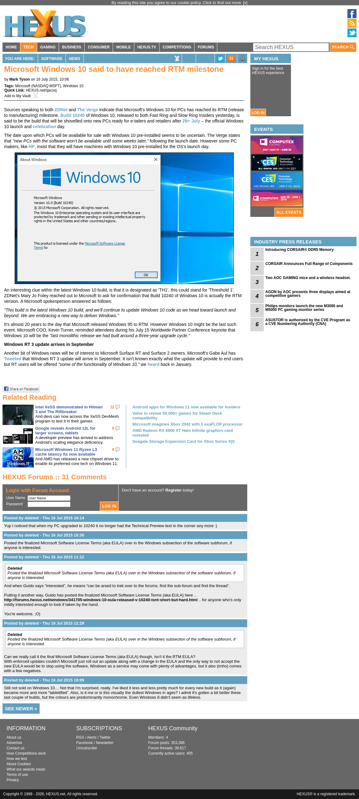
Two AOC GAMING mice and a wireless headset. (308, 278)
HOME (11, 47)
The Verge (87, 109)
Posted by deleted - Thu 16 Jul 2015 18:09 (44, 680)
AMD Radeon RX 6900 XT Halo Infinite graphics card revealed (182, 432)
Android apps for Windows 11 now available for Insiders (186, 407)
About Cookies (19, 764)
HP (32, 146)
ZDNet (61, 109)
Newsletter (105, 743)
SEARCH (343, 47)
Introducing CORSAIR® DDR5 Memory (299, 250)
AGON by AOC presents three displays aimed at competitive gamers (307, 293)
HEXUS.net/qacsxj (41, 90)
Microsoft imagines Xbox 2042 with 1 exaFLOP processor (187, 424)
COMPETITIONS (177, 47)
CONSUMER (99, 47)
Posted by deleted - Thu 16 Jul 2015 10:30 (44, 535)
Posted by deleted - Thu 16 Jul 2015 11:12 (44, 557)
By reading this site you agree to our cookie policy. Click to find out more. (177, 2)
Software (51, 59)
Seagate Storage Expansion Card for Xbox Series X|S (183, 441)
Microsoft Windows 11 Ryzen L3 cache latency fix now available (66, 452)
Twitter (105, 737)
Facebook (84, 743)
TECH (28, 47)
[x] (245, 2)
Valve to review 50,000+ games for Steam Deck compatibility (177, 415)
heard (154, 364)
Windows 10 (73, 86)
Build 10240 (73, 115)
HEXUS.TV (146, 47)
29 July (191, 120)
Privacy (13, 780)
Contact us (15, 748)
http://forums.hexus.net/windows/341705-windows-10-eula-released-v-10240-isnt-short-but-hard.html (101, 599)
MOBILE (123, 47)
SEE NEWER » (21, 708)
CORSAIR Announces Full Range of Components (309, 264)
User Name (15, 498)
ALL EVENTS (289, 212)
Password (14, 504)
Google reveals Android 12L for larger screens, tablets (65, 430)
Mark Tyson (19, 79)
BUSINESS (71, 47)
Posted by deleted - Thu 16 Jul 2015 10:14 (44, 518)
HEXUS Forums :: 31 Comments (54, 477)
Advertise (14, 743)
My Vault (23, 96)
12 (112, 407)
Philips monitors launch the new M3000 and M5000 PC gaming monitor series (304, 308)
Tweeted (13, 358)
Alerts (91, 737)
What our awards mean (26, 769)
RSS (80, 737)
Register (173, 490)
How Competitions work (26, 753)
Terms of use (17, 774)
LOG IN (258, 113)
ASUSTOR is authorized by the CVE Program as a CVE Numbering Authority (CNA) (307, 322)
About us (14, 737)
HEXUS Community (173, 728)
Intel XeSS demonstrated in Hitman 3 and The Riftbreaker (69, 409)
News (74, 59)
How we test (17, 759)
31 (231, 58)
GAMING (48, 47)
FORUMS (206, 47)
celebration (44, 126)
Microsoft (22, 86)
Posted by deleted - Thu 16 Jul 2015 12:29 (44, 623)
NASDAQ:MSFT (46, 86)
